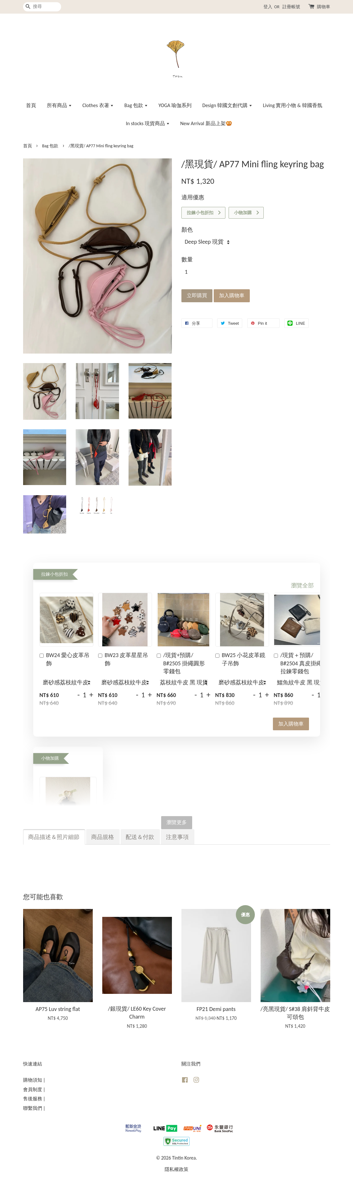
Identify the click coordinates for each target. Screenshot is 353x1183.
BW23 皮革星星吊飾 (123, 659)
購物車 (323, 7)
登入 (267, 7)
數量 (187, 259)
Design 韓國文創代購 (227, 105)
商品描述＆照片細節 (53, 837)
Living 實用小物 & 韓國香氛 (292, 105)
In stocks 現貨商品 (147, 123)
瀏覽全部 (302, 585)
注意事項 (177, 837)
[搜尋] (42, 6)
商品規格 (102, 837)
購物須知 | (34, 1080)
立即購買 (197, 295)
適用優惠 (192, 197)
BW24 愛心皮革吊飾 (65, 659)
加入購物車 (291, 724)
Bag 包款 (136, 105)
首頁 (31, 105)
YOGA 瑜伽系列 (175, 105)
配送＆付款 (140, 837)
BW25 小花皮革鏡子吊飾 (240, 659)
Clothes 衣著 (98, 105)
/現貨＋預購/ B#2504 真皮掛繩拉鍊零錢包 (298, 663)
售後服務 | (34, 1099)
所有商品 (59, 105)
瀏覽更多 (177, 822)
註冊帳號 (291, 7)
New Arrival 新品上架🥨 (206, 123)
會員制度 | (34, 1089)
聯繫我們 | (34, 1108)
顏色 (187, 229)
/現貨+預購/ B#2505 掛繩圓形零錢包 (181, 663)
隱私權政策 (176, 1169)
